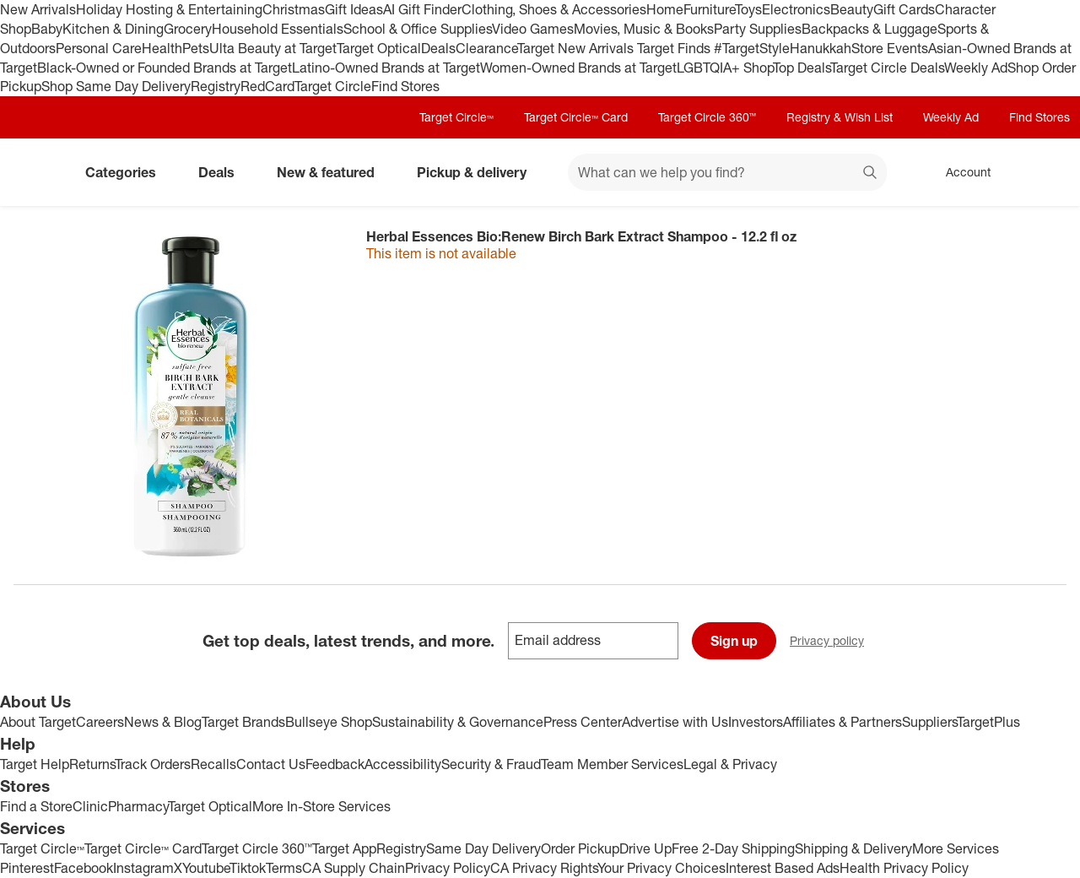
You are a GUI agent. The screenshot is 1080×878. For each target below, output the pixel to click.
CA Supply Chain (353, 867)
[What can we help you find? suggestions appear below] (727, 172)
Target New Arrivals (577, 48)
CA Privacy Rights (543, 867)
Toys (748, 9)
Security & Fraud (491, 764)
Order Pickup (580, 848)
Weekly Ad (975, 67)
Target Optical (379, 48)
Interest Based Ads (783, 867)
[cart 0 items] (1044, 172)
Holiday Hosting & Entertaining (169, 9)
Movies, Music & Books (644, 28)
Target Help (34, 764)
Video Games (533, 28)
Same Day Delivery (483, 848)
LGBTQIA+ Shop (725, 67)
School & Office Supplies (417, 28)
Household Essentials (277, 28)
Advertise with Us (675, 721)
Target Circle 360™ (707, 117)
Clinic (90, 806)
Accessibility (402, 764)
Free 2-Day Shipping (733, 848)
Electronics (796, 9)
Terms (284, 867)
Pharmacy (138, 806)
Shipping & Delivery (853, 848)
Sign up (734, 640)
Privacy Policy (447, 867)
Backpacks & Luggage (869, 28)
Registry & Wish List (839, 117)
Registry (215, 86)
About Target (38, 721)
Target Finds (675, 48)
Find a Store (36, 806)
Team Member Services (612, 764)
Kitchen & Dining (113, 28)
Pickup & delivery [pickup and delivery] (478, 172)
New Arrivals (38, 9)
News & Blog (163, 721)
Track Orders (153, 764)
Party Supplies (758, 28)
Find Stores (405, 86)
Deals (438, 48)
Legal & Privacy (730, 764)
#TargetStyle (752, 48)
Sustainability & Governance (457, 721)
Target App (344, 848)
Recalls (213, 764)
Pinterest (27, 867)
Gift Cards (904, 9)
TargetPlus (988, 721)
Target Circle (332, 86)
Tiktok (248, 867)
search (871, 173)
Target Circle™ (456, 117)
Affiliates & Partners (842, 721)
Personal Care (99, 48)
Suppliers (929, 721)
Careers (100, 721)
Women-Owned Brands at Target (578, 67)
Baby (46, 28)
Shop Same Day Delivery (116, 86)
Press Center (582, 721)
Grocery (188, 28)
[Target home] (37, 172)
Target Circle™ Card (576, 117)
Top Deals (801, 67)
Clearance (486, 48)
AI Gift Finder (422, 9)
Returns (92, 764)
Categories (127, 172)
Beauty (851, 9)
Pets (195, 48)
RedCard (267, 86)
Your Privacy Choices (661, 867)
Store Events (889, 48)
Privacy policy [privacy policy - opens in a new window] (834, 642)
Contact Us (270, 764)
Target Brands (243, 721)
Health (162, 48)
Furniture (709, 9)
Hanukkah (820, 48)
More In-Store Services (321, 806)
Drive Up (645, 848)
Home (664, 9)
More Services (955, 848)
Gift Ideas (354, 9)
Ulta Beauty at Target (273, 48)
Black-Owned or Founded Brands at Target (164, 67)
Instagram (143, 867)
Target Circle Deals (887, 67)
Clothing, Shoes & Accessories (554, 9)
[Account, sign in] (959, 172)
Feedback (334, 764)
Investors (755, 721)
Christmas (293, 9)
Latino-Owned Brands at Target (386, 67)
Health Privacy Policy (904, 867)
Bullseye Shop (328, 721)
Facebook (83, 867)
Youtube (206, 867)
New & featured (332, 172)
